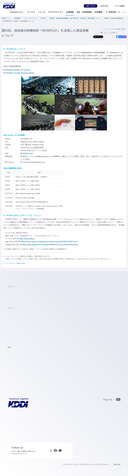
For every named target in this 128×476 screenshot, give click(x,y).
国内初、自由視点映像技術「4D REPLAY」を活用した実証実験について (75, 18)
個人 (119, 12)
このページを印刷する (109, 32)
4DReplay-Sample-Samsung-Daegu (19, 73)
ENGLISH (104, 6)
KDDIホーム (6, 18)
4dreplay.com (27, 153)
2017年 (43, 18)
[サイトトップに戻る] (9, 6)
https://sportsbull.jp (25, 239)
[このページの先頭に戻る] (111, 399)
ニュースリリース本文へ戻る (115, 29)
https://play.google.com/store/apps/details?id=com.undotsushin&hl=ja (49, 244)
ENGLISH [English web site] (116, 464)
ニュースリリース (30, 18)
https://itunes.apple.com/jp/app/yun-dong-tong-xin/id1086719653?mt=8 (48, 241)
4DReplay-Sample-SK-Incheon (17, 70)
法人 (124, 12)
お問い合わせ (90, 6)
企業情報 (17, 18)
